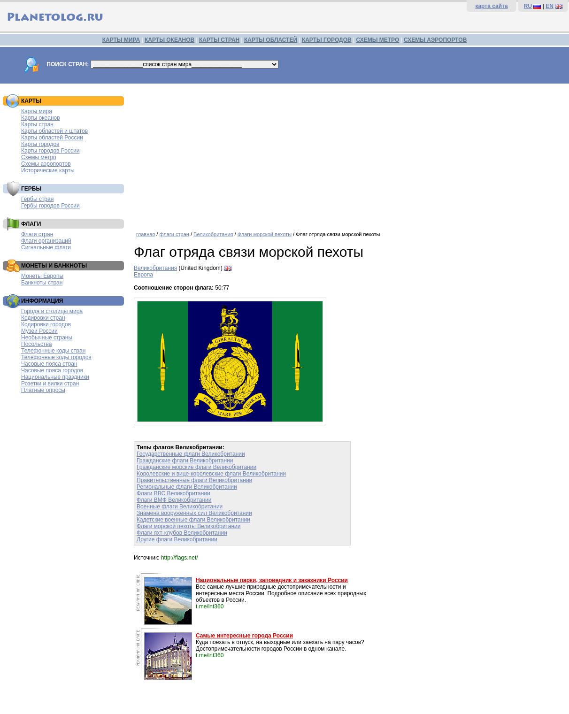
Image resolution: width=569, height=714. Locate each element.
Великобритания (213, 234)
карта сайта (491, 6)
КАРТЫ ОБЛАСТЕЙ (270, 40)
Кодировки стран (43, 318)
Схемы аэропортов (46, 164)
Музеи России (39, 331)
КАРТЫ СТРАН (219, 40)
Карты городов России (50, 150)
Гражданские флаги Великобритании (185, 460)
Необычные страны (46, 337)
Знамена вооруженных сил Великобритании (194, 513)
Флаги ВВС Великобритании (173, 493)
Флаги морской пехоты (265, 234)
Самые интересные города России (244, 635)
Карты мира (36, 111)
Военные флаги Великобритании (180, 506)
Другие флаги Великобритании (177, 539)
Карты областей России (52, 137)
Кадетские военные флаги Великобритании (193, 519)
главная (145, 234)
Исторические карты (48, 170)
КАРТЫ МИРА (121, 40)
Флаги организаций (46, 241)
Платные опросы (43, 390)
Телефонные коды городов (56, 357)
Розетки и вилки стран (50, 383)
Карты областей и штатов (54, 131)
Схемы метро (38, 157)
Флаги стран (37, 234)
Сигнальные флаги (46, 247)
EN (550, 6)
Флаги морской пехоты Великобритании (189, 526)
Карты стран (37, 124)
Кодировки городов (46, 324)
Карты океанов (40, 118)
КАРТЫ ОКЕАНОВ (169, 40)
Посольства (36, 344)
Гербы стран (37, 199)
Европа (143, 274)
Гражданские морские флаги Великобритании (196, 467)
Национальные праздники (55, 377)
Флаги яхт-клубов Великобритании (182, 533)
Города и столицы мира (52, 311)
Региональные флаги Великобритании (187, 487)
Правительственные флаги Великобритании (194, 480)
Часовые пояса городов (52, 370)
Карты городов (40, 144)
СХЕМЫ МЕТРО (377, 40)
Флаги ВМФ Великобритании (174, 500)
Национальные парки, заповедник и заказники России (272, 580)
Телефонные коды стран (53, 350)
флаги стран (174, 234)
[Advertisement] (349, 154)
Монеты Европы (42, 276)
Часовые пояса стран (49, 364)
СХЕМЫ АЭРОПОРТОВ (435, 40)
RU (528, 6)
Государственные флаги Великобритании (191, 454)
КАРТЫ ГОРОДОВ (327, 40)
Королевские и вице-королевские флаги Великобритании (211, 473)
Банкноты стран (41, 282)
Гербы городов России (50, 205)
